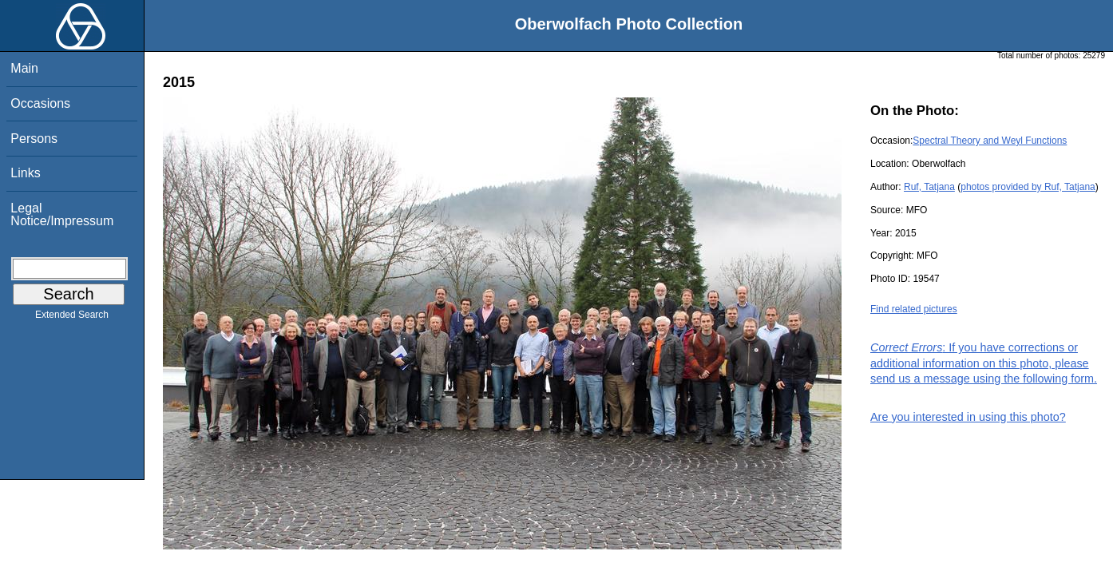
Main (24, 68)
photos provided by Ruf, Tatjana (1028, 186)
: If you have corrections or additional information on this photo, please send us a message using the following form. (983, 362)
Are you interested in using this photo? (968, 416)
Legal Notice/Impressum (61, 214)
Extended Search (72, 318)
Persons (33, 138)
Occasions (40, 103)
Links (25, 173)
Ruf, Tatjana (929, 186)
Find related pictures (913, 309)
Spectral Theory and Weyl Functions (990, 140)
